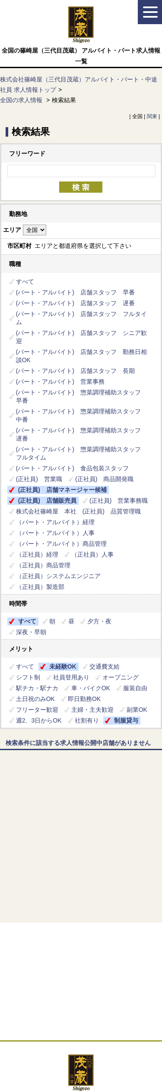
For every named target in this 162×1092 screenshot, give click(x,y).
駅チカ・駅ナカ (37, 688)
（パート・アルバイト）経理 (58, 522)
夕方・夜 (99, 621)
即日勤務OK (84, 698)
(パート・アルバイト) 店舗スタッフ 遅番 (75, 303)
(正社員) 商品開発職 (104, 479)
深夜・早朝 (31, 632)
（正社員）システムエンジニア (58, 576)
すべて (25, 281)
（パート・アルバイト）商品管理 (61, 543)
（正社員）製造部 (40, 586)
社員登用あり (71, 677)
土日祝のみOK (35, 698)
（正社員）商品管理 (43, 565)
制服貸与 (126, 720)
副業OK (137, 709)
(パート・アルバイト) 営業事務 (60, 381)
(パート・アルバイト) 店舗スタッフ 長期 (75, 370)
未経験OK (62, 666)
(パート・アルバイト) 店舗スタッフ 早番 (75, 292)
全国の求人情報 (22, 100)
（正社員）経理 (37, 554)
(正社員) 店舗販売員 (47, 500)
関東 (152, 116)
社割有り (87, 720)
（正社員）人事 (92, 554)
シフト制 (28, 677)
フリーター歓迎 (37, 709)
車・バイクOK (90, 688)
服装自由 (135, 688)
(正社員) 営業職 (39, 479)
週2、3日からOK (39, 720)
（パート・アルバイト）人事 (55, 532)
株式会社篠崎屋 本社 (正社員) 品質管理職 (78, 511)
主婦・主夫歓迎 (92, 709)
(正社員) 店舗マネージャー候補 (62, 489)
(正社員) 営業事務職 (118, 500)
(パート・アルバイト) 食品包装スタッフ (72, 468)
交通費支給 (104, 666)
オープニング (120, 677)
